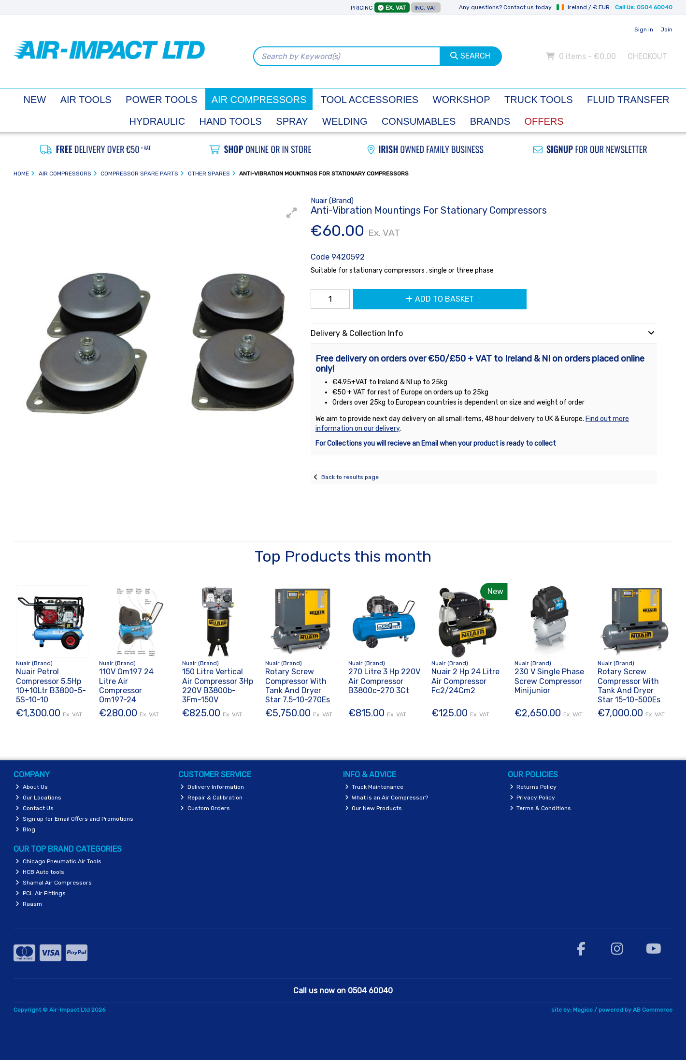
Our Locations (38, 797)
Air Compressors (259, 99)
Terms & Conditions (541, 808)
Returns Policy (533, 787)
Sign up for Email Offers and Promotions (74, 818)
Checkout (647, 56)
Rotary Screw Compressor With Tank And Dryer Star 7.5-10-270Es (297, 685)
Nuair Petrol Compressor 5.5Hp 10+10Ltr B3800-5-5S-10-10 (51, 685)
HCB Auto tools (39, 872)
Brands (490, 121)
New (35, 99)
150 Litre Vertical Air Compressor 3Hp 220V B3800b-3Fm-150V (217, 685)
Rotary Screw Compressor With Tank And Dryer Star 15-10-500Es (629, 685)
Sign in (643, 29)
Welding (344, 121)
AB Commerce (652, 1009)
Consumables (419, 121)
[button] (292, 212)
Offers (544, 121)
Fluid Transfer (628, 99)
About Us (31, 787)
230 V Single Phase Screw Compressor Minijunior (549, 681)
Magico (583, 1009)
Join (666, 29)
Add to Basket (440, 299)
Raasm (28, 903)
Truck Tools (538, 99)
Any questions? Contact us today (505, 7)
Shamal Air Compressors (53, 882)
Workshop (461, 99)
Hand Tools (231, 121)
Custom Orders (205, 808)
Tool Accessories (369, 99)
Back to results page (350, 477)
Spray (292, 121)
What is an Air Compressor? (387, 797)
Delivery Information (212, 787)
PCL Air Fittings (40, 893)
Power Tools (161, 99)
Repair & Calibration (211, 797)
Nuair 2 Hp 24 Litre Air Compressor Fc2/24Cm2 (465, 681)
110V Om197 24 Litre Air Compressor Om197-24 (126, 685)
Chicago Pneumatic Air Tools (58, 861)
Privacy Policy (533, 797)
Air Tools (86, 99)
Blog (25, 829)
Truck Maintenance (374, 787)
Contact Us (34, 808)
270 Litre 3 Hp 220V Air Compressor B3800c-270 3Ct (384, 681)
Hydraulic (157, 121)
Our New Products (373, 808)
